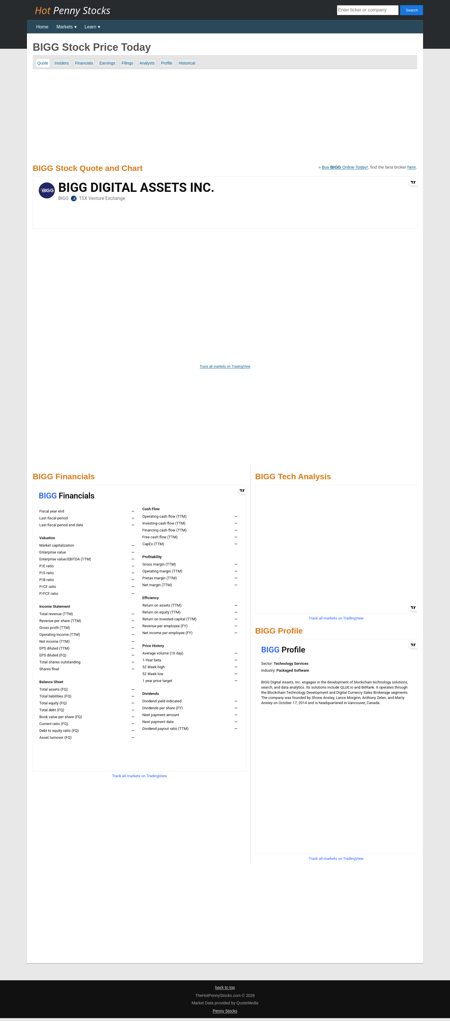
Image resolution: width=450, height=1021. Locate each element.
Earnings (107, 63)
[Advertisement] (215, 115)
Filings (127, 63)
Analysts (147, 63)
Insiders (62, 63)
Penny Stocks (225, 1011)
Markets (65, 26)
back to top (225, 987)
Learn (90, 26)
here (412, 167)
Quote (42, 63)
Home (42, 26)
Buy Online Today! (345, 167)
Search (412, 10)
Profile (166, 63)
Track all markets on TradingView (225, 367)
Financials (84, 63)
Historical (187, 63)
